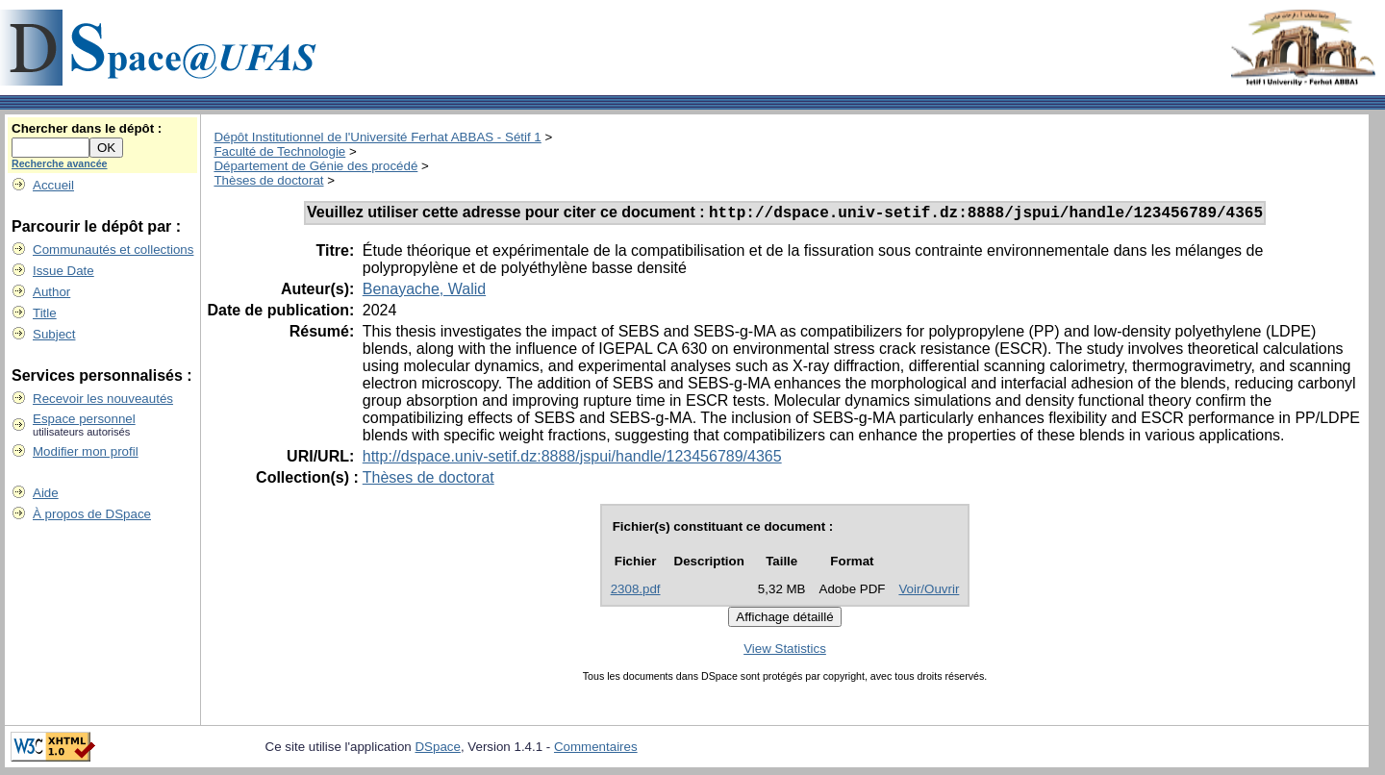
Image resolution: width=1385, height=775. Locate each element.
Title (45, 313)
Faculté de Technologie (279, 151)
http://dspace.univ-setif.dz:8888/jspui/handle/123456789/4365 (572, 459)
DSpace (437, 749)
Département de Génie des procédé (315, 166)
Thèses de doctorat (268, 180)
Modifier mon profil (85, 451)
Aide (46, 493)
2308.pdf (636, 592)
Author (51, 292)
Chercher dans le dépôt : (87, 128)
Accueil (53, 185)
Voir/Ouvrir (928, 592)
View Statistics (784, 651)
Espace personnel (84, 419)
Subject (54, 334)
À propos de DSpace (92, 514)
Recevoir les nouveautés (103, 398)
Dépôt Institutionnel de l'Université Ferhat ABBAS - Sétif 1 (377, 137)
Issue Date (63, 270)
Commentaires (596, 749)
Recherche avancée (60, 163)
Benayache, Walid (424, 292)
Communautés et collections (113, 249)
